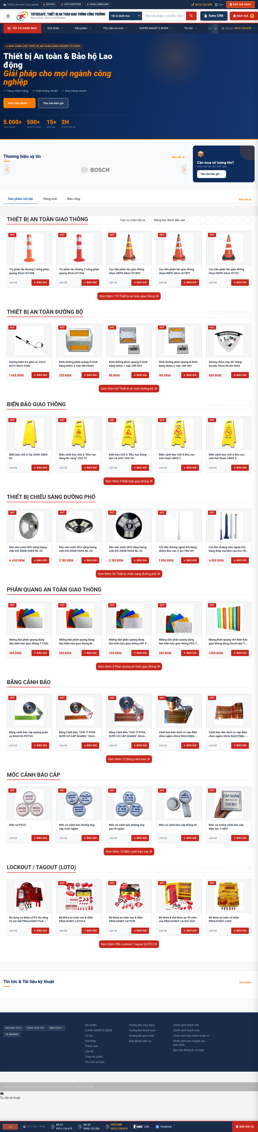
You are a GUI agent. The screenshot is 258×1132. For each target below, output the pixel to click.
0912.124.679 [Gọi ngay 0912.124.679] (201, 4)
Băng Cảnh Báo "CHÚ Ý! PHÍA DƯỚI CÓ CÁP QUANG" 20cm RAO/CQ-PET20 (127, 736)
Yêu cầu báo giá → (212, 173)
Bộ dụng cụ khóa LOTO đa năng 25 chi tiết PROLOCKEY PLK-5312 (28, 921)
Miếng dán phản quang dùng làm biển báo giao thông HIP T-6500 (128, 643)
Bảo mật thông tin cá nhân (188, 1050)
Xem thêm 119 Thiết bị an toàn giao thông (128, 296)
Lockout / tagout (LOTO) (41, 867)
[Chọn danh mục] (125, 16)
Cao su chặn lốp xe (132, 220)
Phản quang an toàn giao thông (54, 589)
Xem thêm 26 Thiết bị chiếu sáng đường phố (129, 574)
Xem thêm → (247, 982)
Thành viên (91, 1046)
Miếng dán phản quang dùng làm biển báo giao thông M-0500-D (76, 643)
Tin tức (89, 1035)
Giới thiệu (90, 1041)
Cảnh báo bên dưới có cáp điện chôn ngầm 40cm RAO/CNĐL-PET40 (178, 736)
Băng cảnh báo (29, 682)
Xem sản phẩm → (19, 103)
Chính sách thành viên (186, 1025)
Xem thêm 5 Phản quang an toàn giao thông (129, 666)
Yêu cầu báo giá (53, 103)
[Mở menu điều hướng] (8, 16)
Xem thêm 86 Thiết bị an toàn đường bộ (129, 388)
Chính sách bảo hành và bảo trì (191, 1035)
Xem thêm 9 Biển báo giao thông (129, 481)
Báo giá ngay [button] (240, 4)
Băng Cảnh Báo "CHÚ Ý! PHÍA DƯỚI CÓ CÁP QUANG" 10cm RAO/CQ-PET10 (77, 736)
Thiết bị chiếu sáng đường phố (51, 497)
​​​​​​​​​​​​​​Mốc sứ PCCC (17, 824)
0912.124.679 (242, 28)
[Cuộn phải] (215, 28)
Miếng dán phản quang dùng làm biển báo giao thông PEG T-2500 (178, 643)
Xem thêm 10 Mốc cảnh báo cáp (129, 851)
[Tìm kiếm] (191, 16)
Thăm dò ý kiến (94, 1056)
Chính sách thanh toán (186, 1030)
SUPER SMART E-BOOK (98, 1030)
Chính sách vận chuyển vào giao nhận (189, 1043)
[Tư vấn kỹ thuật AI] (129, 1096)
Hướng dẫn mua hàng (142, 1025)
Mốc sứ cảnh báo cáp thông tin (178, 824)
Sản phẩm (91, 1025)
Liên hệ (89, 1051)
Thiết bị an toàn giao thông (47, 219)
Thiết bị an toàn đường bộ (45, 312)
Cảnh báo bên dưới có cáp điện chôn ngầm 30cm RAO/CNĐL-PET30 (228, 736)
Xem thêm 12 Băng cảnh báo (129, 759)
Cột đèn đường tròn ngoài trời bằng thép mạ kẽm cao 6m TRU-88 (229, 551)
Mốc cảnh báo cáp (33, 775)
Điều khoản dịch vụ (140, 1041)
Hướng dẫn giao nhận (141, 1035)
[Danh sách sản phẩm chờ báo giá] (244, 16)
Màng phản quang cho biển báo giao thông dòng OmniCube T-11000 (228, 643)
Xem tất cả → (180, 157)
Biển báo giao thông (36, 404)
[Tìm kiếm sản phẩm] (164, 16)
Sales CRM (214, 15)
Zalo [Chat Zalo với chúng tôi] (219, 4)
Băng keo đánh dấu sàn (169, 220)
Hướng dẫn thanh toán (142, 1030)
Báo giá (40, 282)
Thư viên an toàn (95, 1062)
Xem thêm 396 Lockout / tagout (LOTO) (129, 944)
